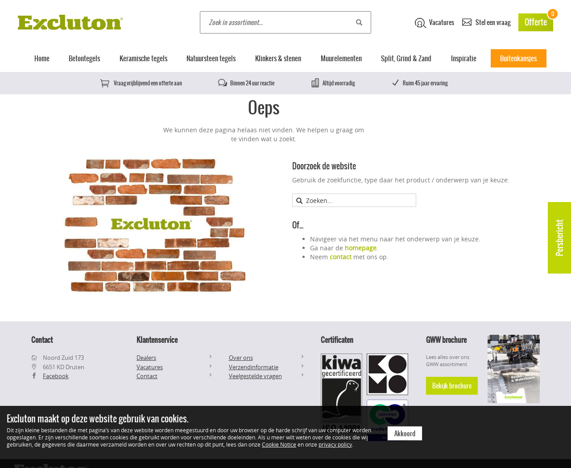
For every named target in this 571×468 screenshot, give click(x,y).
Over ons (241, 358)
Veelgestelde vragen (255, 376)
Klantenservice (157, 339)
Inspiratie (463, 58)
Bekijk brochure (452, 386)
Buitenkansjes (518, 58)
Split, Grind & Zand (406, 58)
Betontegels (84, 58)
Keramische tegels (143, 58)
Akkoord (404, 433)
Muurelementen (341, 58)
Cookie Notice (279, 444)
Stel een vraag (486, 21)
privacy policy (335, 444)
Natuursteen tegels (211, 58)
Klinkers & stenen (278, 58)
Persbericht (560, 237)
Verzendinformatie (253, 367)
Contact (147, 376)
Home (42, 58)
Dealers (146, 358)
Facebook (56, 376)
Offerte (539, 20)
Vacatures (434, 22)
